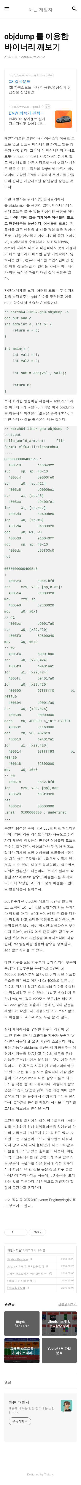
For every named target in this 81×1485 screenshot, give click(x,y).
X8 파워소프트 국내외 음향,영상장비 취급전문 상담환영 (40, 90)
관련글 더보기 (67, 1304)
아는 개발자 (19, 1402)
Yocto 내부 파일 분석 (19, 1280)
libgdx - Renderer (17, 1259)
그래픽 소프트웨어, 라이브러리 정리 (27, 1273)
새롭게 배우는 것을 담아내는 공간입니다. (32, 1410)
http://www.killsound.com (27, 75)
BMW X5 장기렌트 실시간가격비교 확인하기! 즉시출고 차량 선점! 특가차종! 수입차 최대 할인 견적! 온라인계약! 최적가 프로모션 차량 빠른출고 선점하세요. (27, 121)
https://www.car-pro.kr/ (26, 107)
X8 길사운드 (19, 81)
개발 (10, 1250)
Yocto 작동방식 (16, 1288)
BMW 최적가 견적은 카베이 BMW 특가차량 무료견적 (26, 113)
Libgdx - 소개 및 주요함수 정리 (25, 1266)
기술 (18, 1250)
